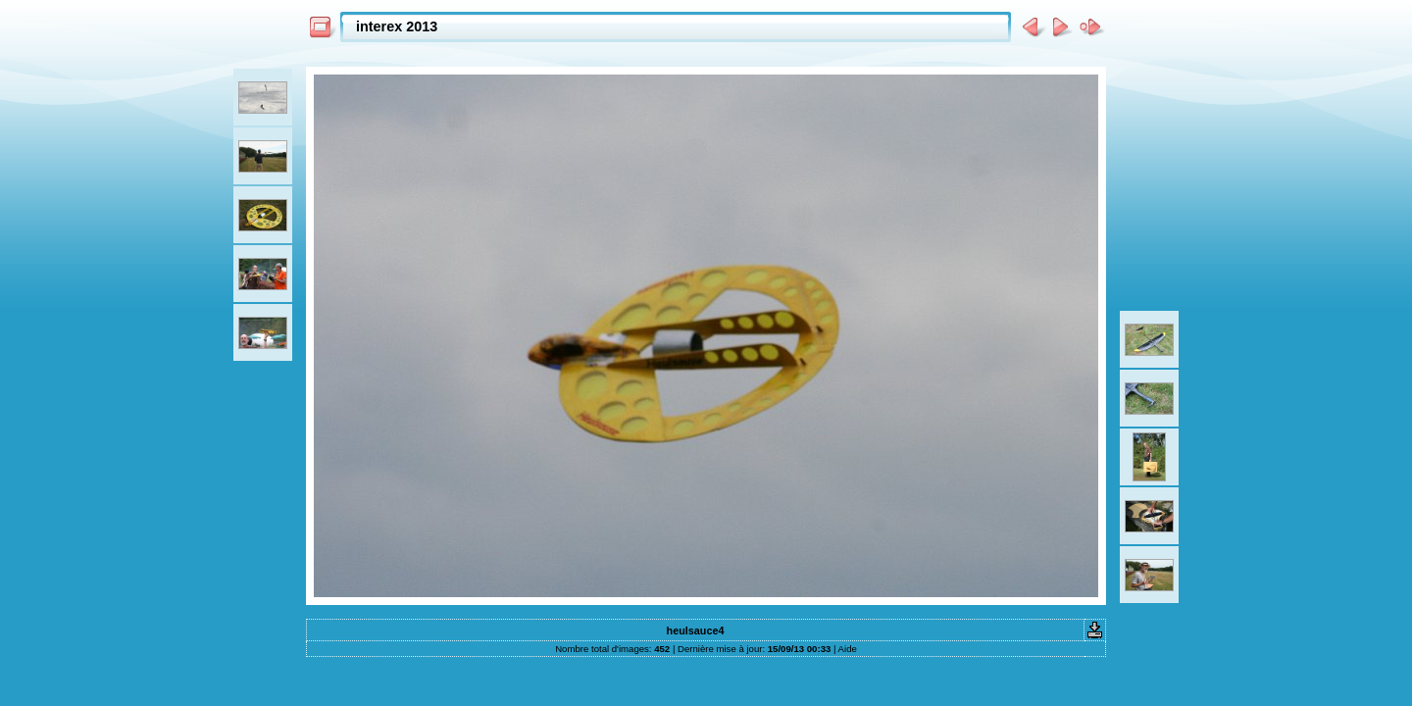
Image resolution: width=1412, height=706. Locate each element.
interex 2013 (396, 26)
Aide (847, 648)
